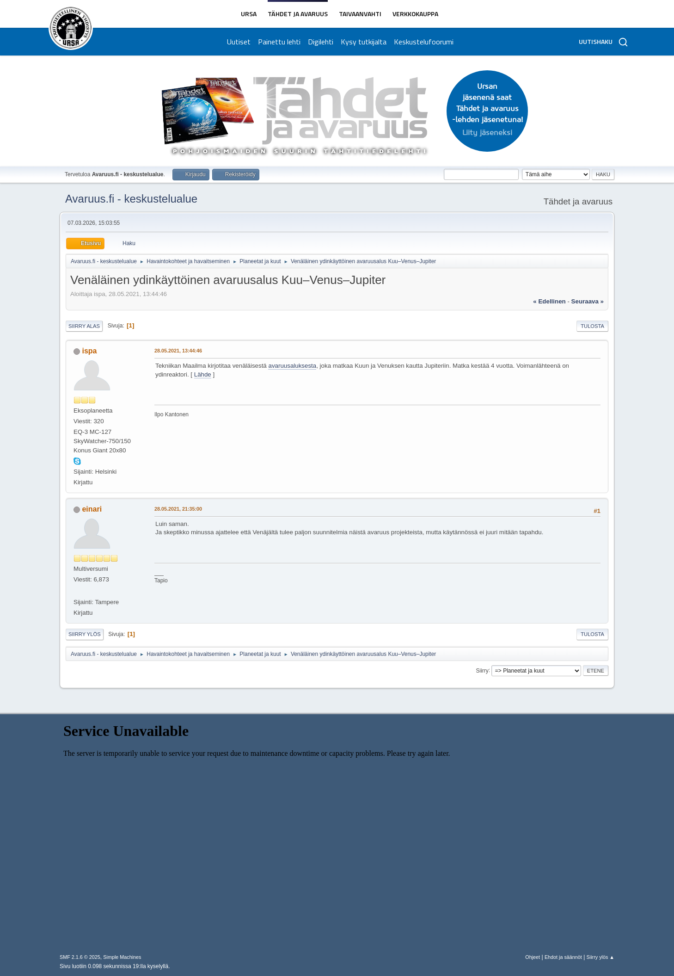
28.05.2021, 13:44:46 (178, 350)
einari (92, 509)
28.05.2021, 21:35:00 (178, 509)
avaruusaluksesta (292, 365)
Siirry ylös (84, 634)
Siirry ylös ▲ (600, 957)
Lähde (202, 374)
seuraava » (587, 301)
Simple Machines (122, 957)
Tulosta (592, 326)
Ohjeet (532, 957)
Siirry (482, 670)
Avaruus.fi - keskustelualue (131, 198)
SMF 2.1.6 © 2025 (80, 957)
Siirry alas (84, 326)
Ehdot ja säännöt (563, 957)
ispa (89, 351)
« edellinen (549, 301)
